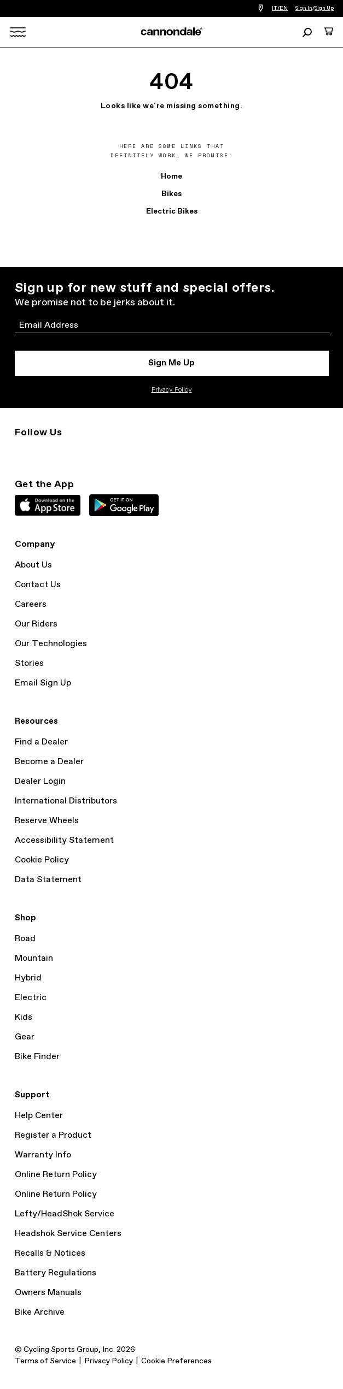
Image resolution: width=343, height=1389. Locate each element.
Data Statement (48, 879)
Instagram (21, 452)
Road (25, 938)
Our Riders (36, 624)
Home (171, 176)
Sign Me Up (171, 363)
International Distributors (66, 801)
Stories (29, 663)
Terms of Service (45, 1361)
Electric (30, 997)
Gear (24, 1037)
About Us (33, 565)
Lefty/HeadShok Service (64, 1214)
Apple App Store (47, 505)
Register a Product (53, 1135)
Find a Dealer (41, 742)
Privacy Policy (172, 390)
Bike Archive (40, 1312)
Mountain (34, 958)
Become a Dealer (49, 761)
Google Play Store (124, 505)
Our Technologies (51, 643)
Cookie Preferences (176, 1361)
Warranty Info (43, 1155)
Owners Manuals (48, 1292)
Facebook (69, 452)
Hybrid (28, 978)
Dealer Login (40, 781)
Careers (30, 604)
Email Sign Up (43, 683)
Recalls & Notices (50, 1253)
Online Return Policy (56, 1174)
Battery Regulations (55, 1273)
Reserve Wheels (47, 820)
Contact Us (38, 584)
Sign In (303, 8)
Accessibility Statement (64, 840)
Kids (23, 1017)
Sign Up (324, 8)
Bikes (171, 194)
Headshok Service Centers (68, 1233)
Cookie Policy (42, 860)
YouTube (93, 452)
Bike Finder (37, 1056)
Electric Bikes (171, 211)
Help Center (39, 1115)
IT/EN (280, 8)
